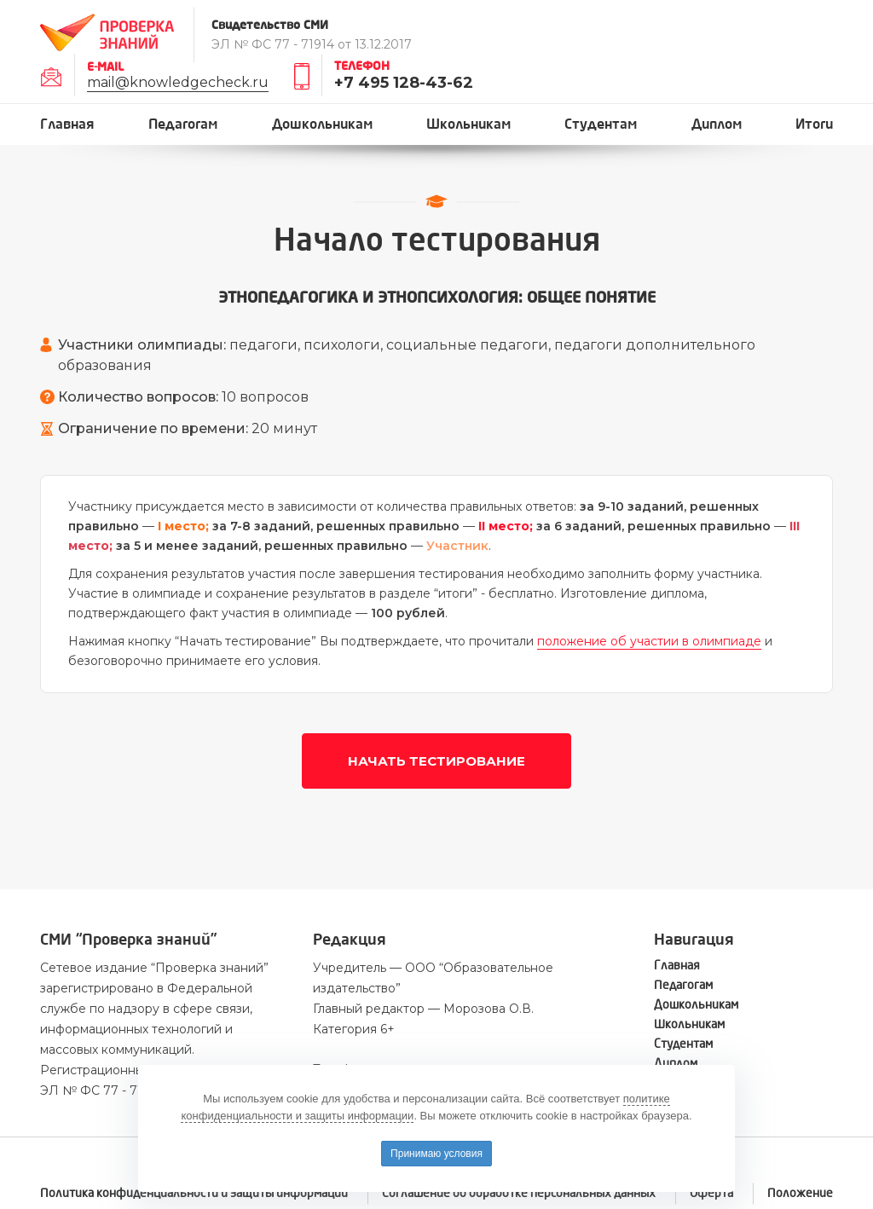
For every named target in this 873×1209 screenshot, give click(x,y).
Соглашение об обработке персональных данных (519, 1193)
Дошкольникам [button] (322, 124)
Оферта (711, 1193)
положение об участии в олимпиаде (649, 641)
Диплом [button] (716, 124)
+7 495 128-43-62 (403, 82)
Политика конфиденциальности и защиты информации (194, 1193)
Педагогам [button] (182, 124)
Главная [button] (67, 124)
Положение (800, 1193)
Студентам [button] (600, 124)
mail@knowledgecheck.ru (178, 82)
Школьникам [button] (468, 124)
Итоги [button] (814, 124)
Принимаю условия (436, 1154)
